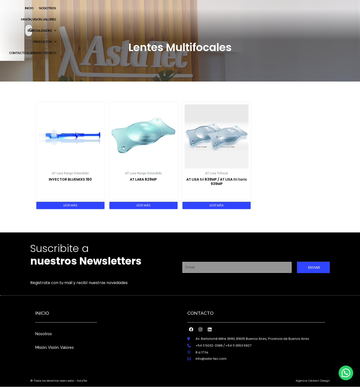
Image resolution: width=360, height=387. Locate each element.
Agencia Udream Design (313, 380)
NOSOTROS (150, 8)
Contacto (200, 311)
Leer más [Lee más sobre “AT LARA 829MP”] (143, 204)
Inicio (131, 8)
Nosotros (43, 332)
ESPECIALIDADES (219, 8)
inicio (42, 311)
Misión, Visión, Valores (54, 346)
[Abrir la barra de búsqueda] (328, 8)
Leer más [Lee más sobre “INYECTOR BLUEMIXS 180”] (70, 204)
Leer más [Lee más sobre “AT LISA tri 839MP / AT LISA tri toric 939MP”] (216, 204)
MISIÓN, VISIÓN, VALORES (181, 8)
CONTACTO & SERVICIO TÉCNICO (291, 8)
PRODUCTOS (250, 8)
